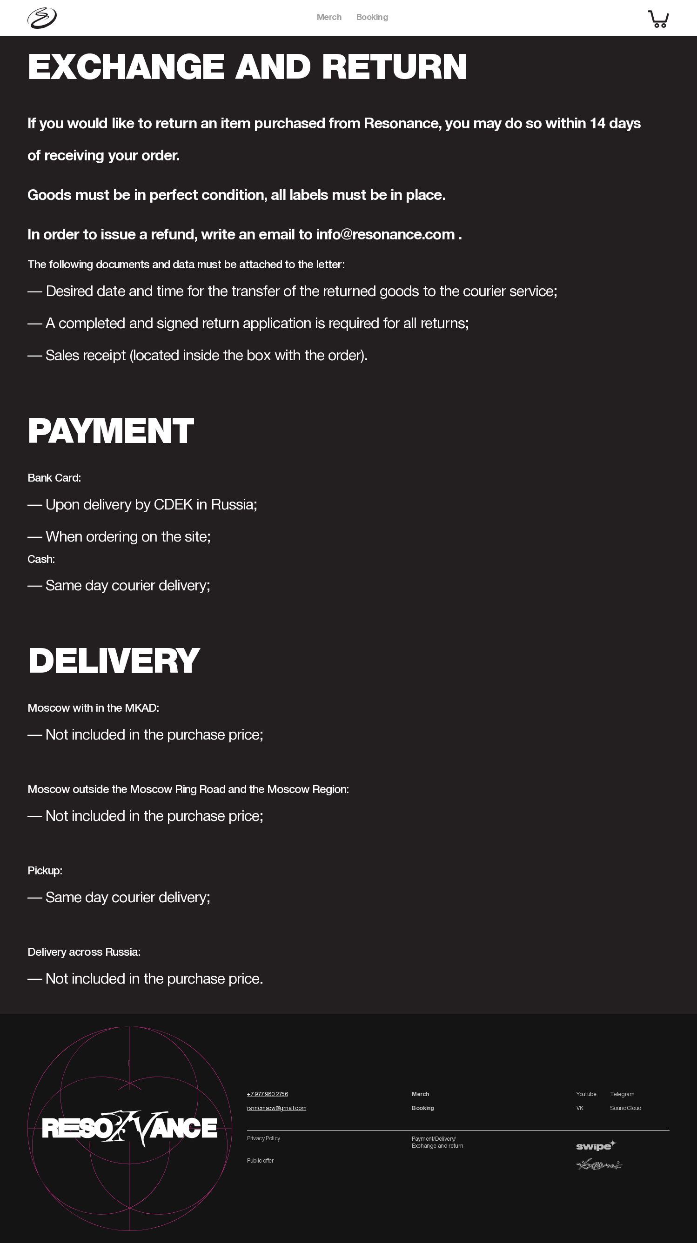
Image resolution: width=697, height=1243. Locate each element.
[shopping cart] (659, 18)
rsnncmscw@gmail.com (276, 1108)
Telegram (622, 1094)
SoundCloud (625, 1108)
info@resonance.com (385, 235)
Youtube (586, 1094)
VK (579, 1108)
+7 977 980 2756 (267, 1094)
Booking (372, 18)
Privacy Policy (263, 1138)
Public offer (260, 1161)
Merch (329, 18)
